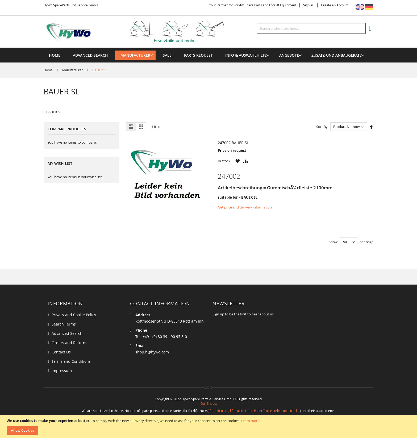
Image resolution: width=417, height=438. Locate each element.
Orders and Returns (69, 342)
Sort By (322, 126)
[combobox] (311, 28)
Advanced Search (67, 333)
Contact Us (61, 351)
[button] (237, 161)
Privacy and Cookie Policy (74, 314)
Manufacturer (73, 70)
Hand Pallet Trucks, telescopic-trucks (272, 410)
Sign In (308, 5)
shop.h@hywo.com (152, 351)
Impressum (62, 370)
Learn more (250, 420)
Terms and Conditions (71, 361)
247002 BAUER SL (233, 142)
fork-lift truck (219, 410)
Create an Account (334, 5)
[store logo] (142, 32)
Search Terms (64, 324)
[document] (209, 426)
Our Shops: (209, 403)
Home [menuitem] (54, 55)
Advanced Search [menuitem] (90, 55)
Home (48, 70)
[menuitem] (135, 55)
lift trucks (237, 410)
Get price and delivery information (245, 207)
